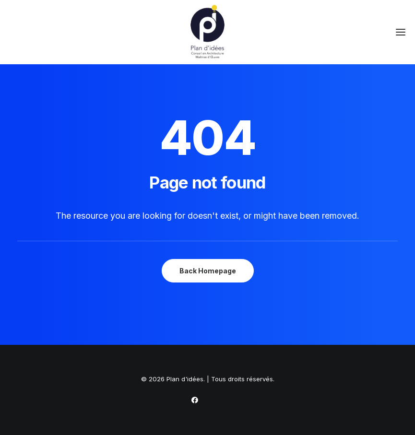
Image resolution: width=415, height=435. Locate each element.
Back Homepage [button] (207, 271)
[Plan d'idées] (207, 32)
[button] (400, 32)
